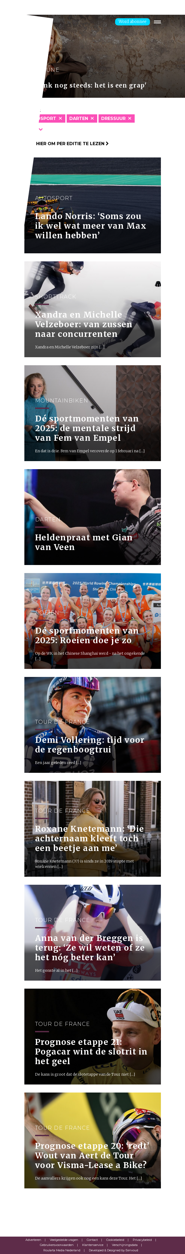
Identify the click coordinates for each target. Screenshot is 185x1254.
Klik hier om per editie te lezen (66, 143)
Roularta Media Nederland (61, 1250)
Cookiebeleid (115, 1240)
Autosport (41, 118)
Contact (92, 1240)
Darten (78, 118)
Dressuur (113, 118)
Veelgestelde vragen (64, 1240)
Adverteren (33, 1240)
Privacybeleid (142, 1240)
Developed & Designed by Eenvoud (113, 1250)
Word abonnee (132, 21)
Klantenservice (92, 1245)
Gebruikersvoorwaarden (57, 1245)
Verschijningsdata (125, 1245)
